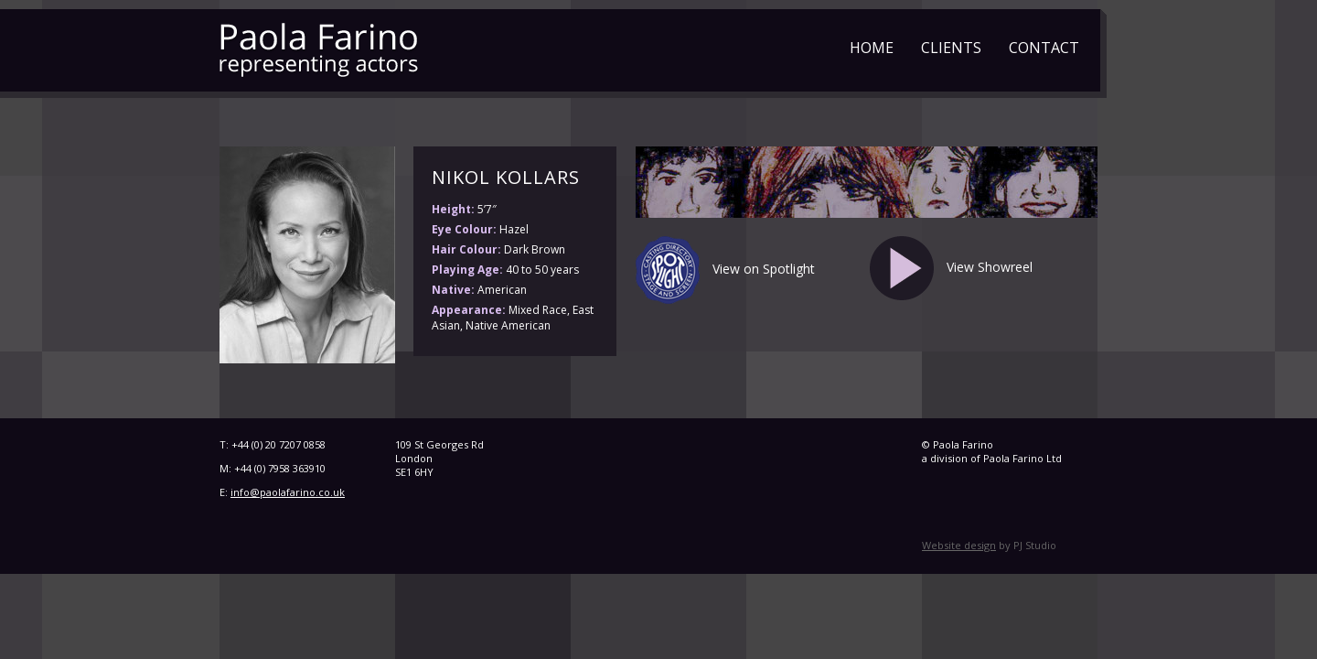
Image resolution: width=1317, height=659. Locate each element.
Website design (959, 545)
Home (872, 48)
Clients (951, 48)
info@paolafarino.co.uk (287, 492)
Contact (1044, 48)
